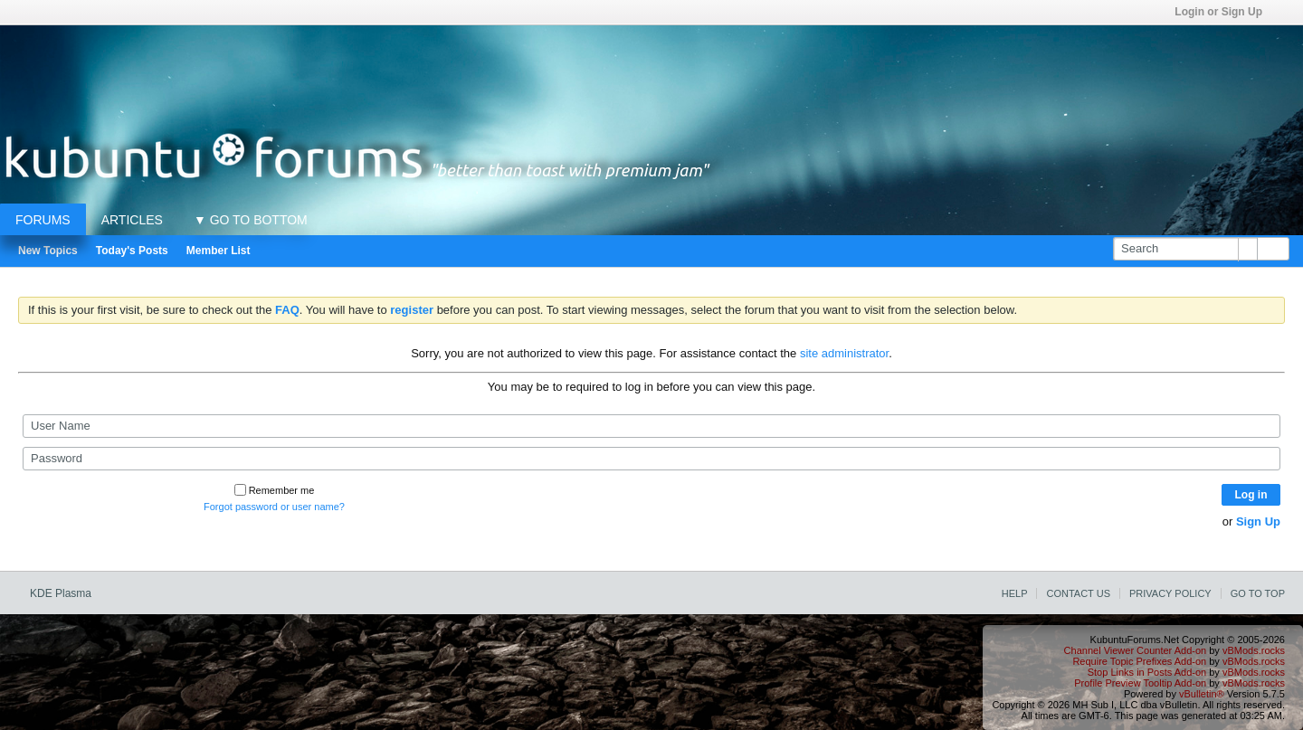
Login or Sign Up (1224, 11)
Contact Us (1078, 593)
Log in (1251, 494)
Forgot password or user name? (274, 506)
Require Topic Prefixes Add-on (1139, 661)
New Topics (48, 250)
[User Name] (651, 426)
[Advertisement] (651, 66)
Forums (43, 220)
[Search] (1185, 249)
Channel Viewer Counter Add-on (1135, 650)
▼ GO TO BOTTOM (251, 220)
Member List (218, 250)
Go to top (1258, 593)
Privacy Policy (1170, 593)
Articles (132, 220)
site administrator (844, 353)
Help (1015, 593)
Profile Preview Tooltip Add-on (1140, 683)
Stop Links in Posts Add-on (1147, 672)
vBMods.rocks (1253, 650)
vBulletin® (1201, 693)
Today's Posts (132, 250)
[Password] (651, 458)
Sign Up (1258, 521)
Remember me (274, 490)
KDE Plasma (66, 593)
